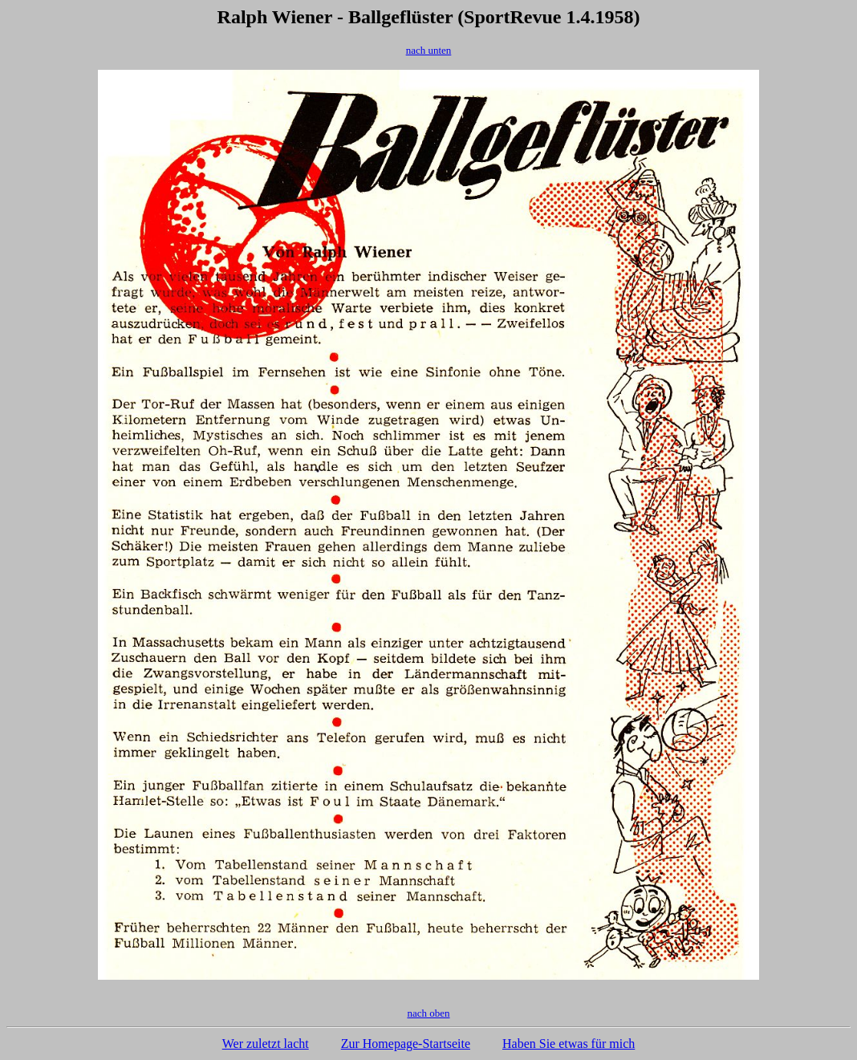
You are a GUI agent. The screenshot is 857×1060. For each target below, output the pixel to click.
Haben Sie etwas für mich (568, 1043)
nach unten (429, 50)
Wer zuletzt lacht (265, 1043)
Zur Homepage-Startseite (405, 1043)
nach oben (428, 1013)
